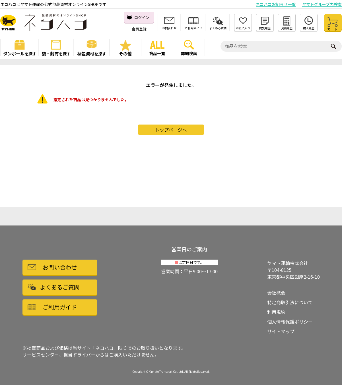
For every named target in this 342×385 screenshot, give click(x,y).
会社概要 (276, 292)
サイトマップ (280, 331)
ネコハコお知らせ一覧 (276, 4)
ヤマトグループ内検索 (322, 4)
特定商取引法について (290, 302)
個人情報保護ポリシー (290, 321)
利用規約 (276, 312)
